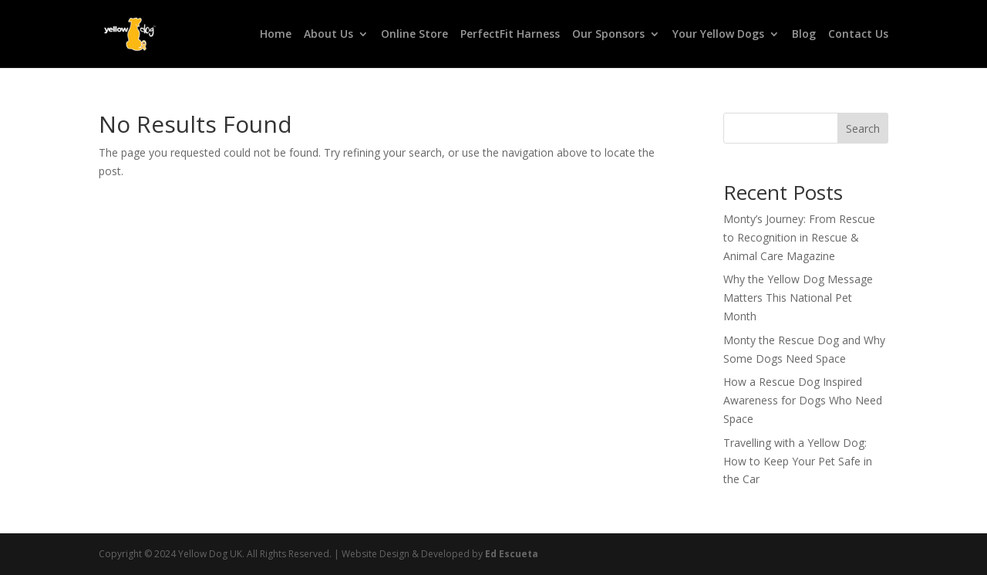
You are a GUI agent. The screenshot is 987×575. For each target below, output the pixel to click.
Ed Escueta (511, 553)
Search (863, 128)
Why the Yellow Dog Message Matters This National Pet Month (798, 297)
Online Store (414, 35)
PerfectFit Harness (510, 35)
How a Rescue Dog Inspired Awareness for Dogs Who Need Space (802, 400)
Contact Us (858, 35)
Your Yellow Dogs (718, 35)
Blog (804, 35)
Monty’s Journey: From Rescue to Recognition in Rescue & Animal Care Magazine (799, 237)
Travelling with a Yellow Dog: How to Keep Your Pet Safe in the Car (797, 461)
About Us (328, 35)
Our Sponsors (608, 35)
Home (275, 35)
